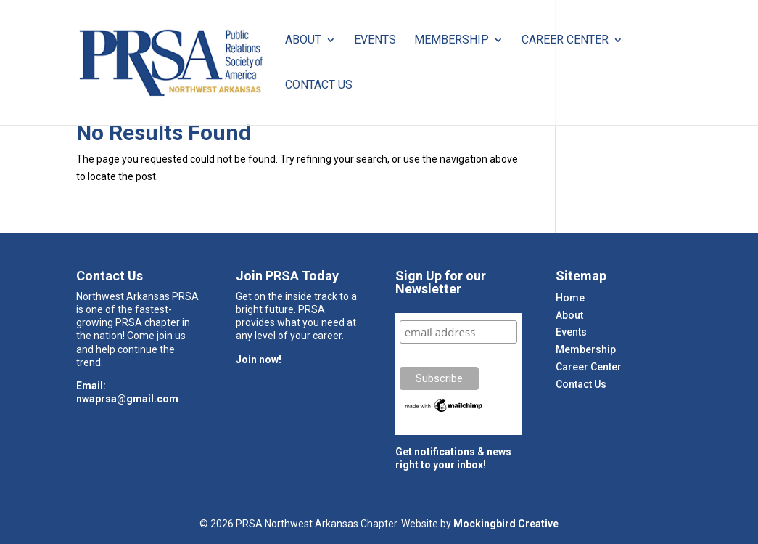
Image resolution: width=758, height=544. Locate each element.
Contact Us (319, 86)
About (303, 40)
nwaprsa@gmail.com (127, 399)
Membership (451, 40)
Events (375, 40)
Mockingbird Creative (506, 523)
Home (570, 298)
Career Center (565, 40)
